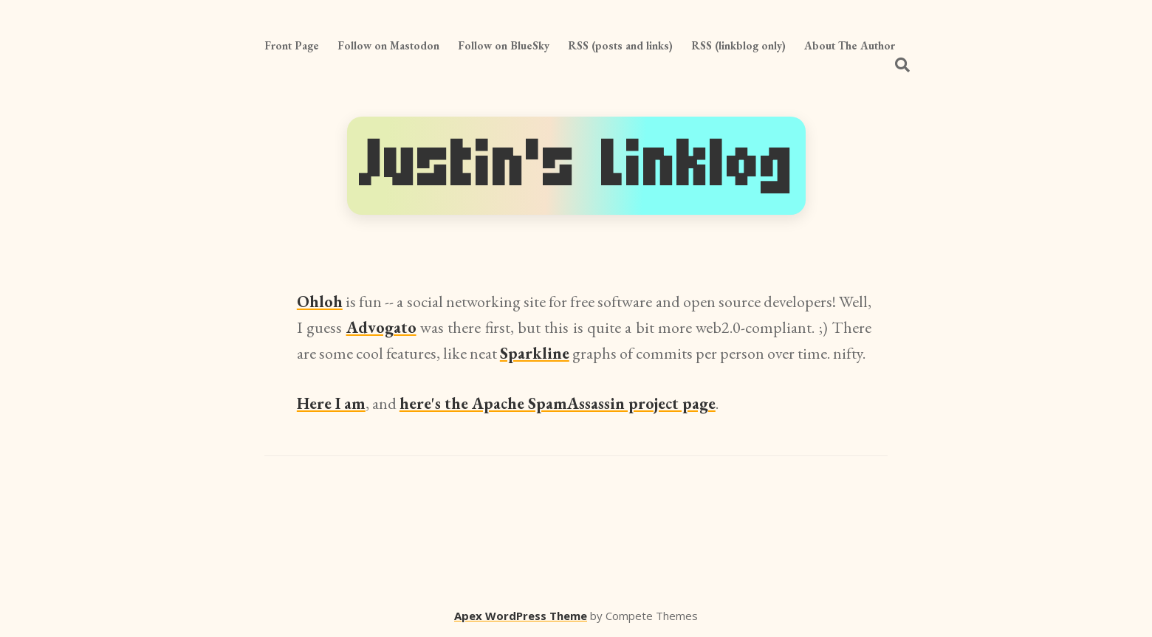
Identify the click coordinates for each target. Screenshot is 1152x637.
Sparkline (534, 353)
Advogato (381, 327)
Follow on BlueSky (503, 45)
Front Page (291, 45)
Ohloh (320, 301)
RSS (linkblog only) (738, 45)
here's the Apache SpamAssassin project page (558, 403)
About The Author (849, 45)
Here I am (331, 403)
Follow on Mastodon (388, 45)
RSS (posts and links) (620, 45)
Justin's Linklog (576, 165)
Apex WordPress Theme (520, 615)
